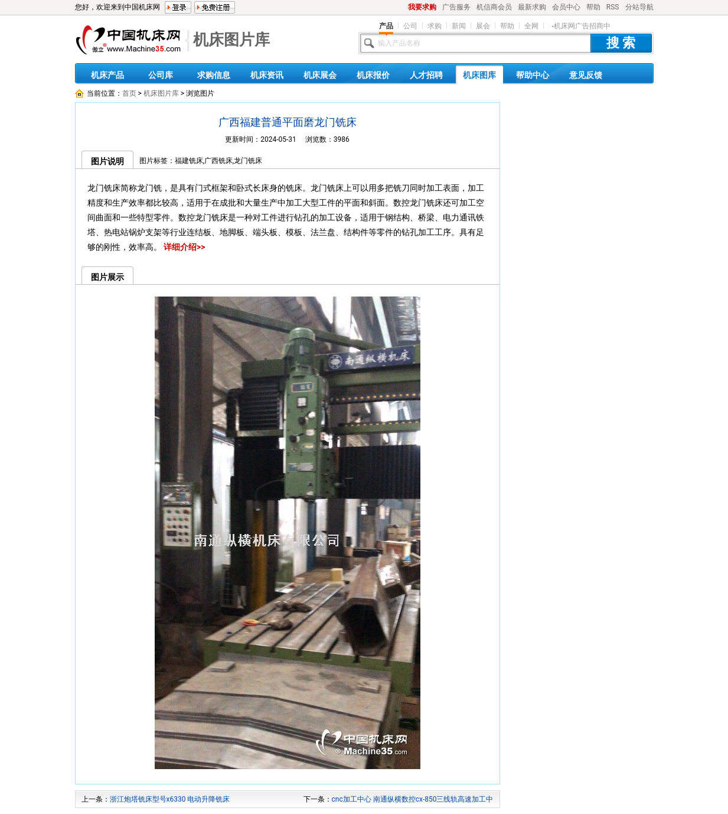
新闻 (459, 26)
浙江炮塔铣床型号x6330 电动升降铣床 (170, 799)
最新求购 (532, 7)
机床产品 (107, 75)
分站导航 (639, 7)
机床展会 (320, 75)
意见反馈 (585, 75)
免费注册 (214, 7)
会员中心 (566, 7)
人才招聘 (426, 75)
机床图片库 (231, 39)
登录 (178, 7)
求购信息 (213, 75)
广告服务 (456, 7)
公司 (410, 26)
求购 (434, 26)
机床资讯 (266, 75)
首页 (129, 93)
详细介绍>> (184, 247)
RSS (612, 7)
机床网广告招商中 (582, 26)
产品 (386, 26)
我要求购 (422, 7)
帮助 (593, 7)
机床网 (128, 42)
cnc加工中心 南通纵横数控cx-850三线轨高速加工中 (413, 799)
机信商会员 (494, 7)
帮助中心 (532, 75)
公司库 (160, 75)
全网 (531, 26)
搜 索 (621, 42)
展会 (483, 26)
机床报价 (373, 75)
